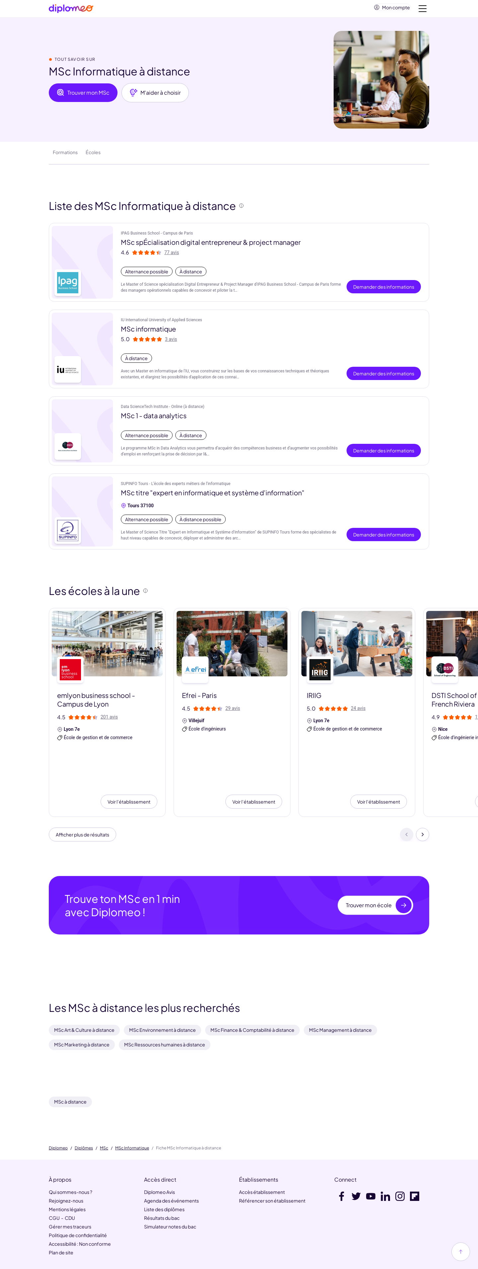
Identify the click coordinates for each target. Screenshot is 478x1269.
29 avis (232, 711)
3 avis (171, 341)
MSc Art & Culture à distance (84, 990)
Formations (65, 155)
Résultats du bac (162, 1178)
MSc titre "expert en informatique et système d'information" (212, 495)
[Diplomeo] (71, 10)
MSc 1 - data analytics (154, 418)
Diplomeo (58, 1108)
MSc (104, 1108)
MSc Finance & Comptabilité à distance (252, 990)
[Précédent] (406, 793)
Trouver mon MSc (83, 95)
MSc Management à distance (340, 990)
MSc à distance (70, 1061)
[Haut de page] (460, 1251)
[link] (224, 1259)
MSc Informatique (132, 1108)
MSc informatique (148, 331)
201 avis (109, 719)
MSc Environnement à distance (162, 990)
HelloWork (106, 1235)
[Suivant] (422, 793)
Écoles (93, 155)
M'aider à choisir (155, 95)
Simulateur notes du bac (170, 1187)
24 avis (358, 711)
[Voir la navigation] (422, 10)
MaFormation (140, 1235)
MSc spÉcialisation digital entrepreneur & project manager (211, 245)
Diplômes (84, 1108)
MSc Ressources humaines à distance (164, 1004)
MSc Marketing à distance (82, 1004)
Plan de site (61, 1213)
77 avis (171, 255)
